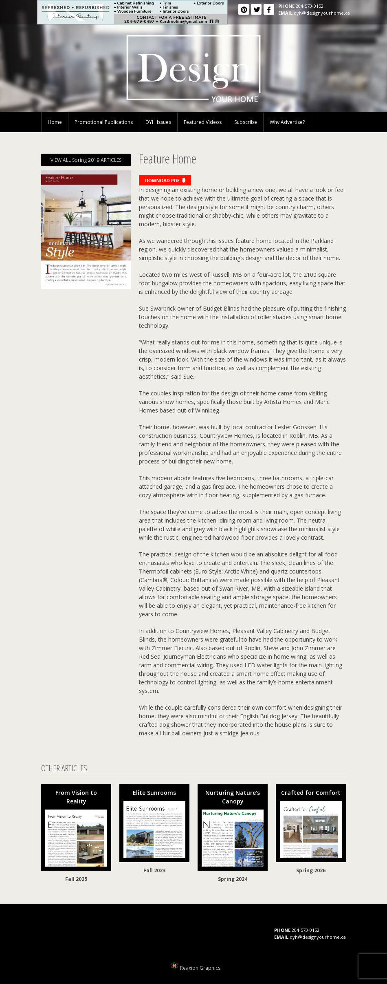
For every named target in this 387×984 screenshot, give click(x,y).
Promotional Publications (104, 122)
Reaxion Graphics (200, 967)
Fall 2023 (154, 870)
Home (55, 122)
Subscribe (245, 122)
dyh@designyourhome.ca (322, 13)
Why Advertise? (287, 122)
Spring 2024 (232, 879)
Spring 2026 (310, 870)
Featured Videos (203, 122)
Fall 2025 (76, 879)
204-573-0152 (309, 6)
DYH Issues (158, 122)
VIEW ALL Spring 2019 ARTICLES (86, 160)
